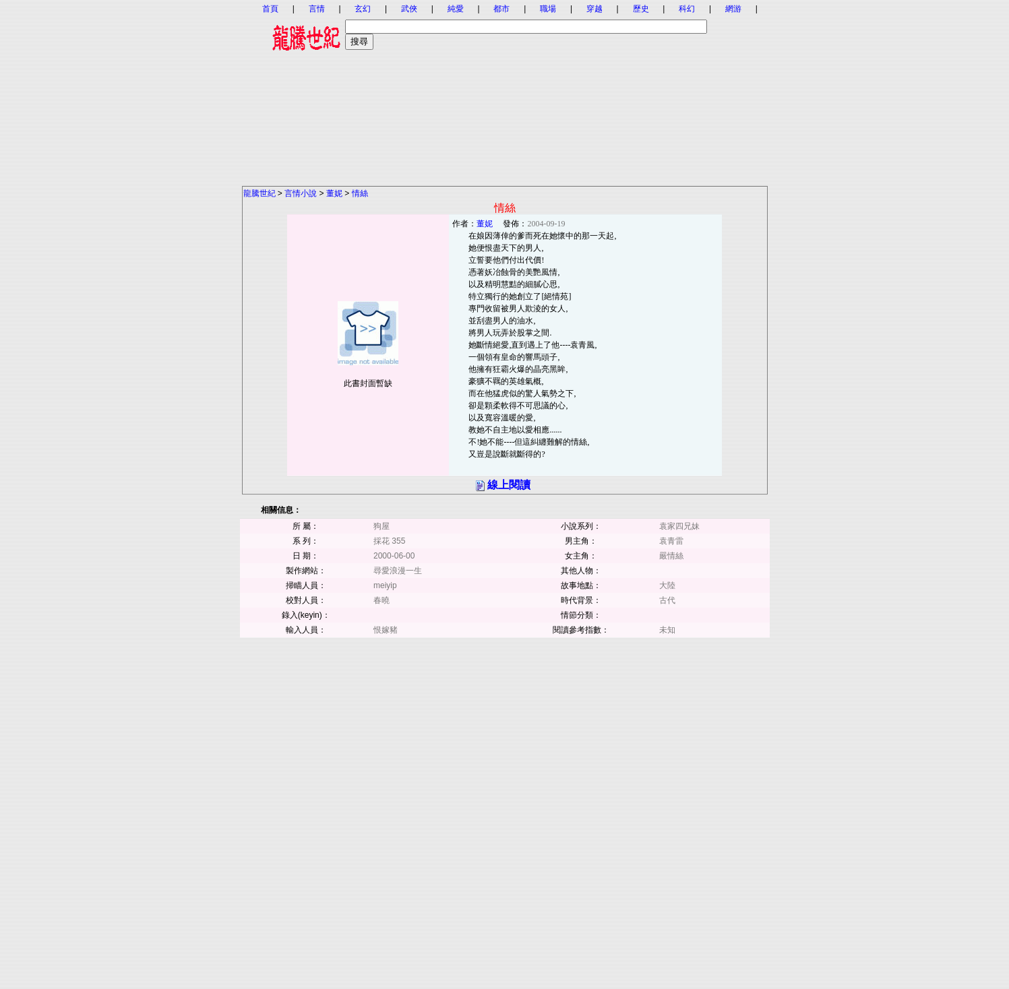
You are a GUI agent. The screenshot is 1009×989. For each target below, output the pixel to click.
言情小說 (300, 193)
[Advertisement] (504, 91)
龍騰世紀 (259, 193)
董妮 (334, 193)
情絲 (360, 193)
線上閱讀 (508, 484)
